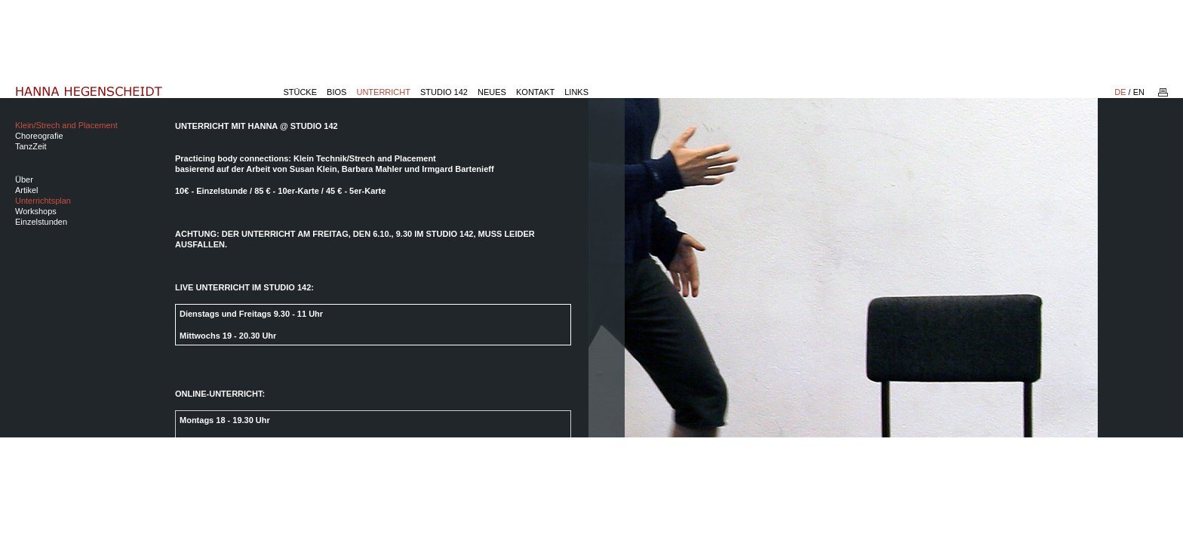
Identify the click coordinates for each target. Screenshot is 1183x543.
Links (576, 92)
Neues (492, 92)
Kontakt (535, 92)
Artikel (26, 190)
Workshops (36, 211)
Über (24, 179)
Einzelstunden (41, 221)
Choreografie (39, 135)
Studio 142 (444, 92)
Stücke (300, 92)
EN (1139, 92)
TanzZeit (31, 146)
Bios (336, 92)
